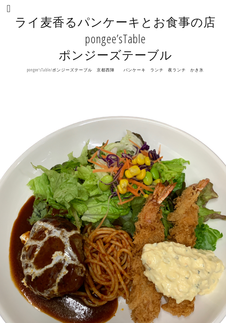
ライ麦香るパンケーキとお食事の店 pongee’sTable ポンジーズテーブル (115, 38)
